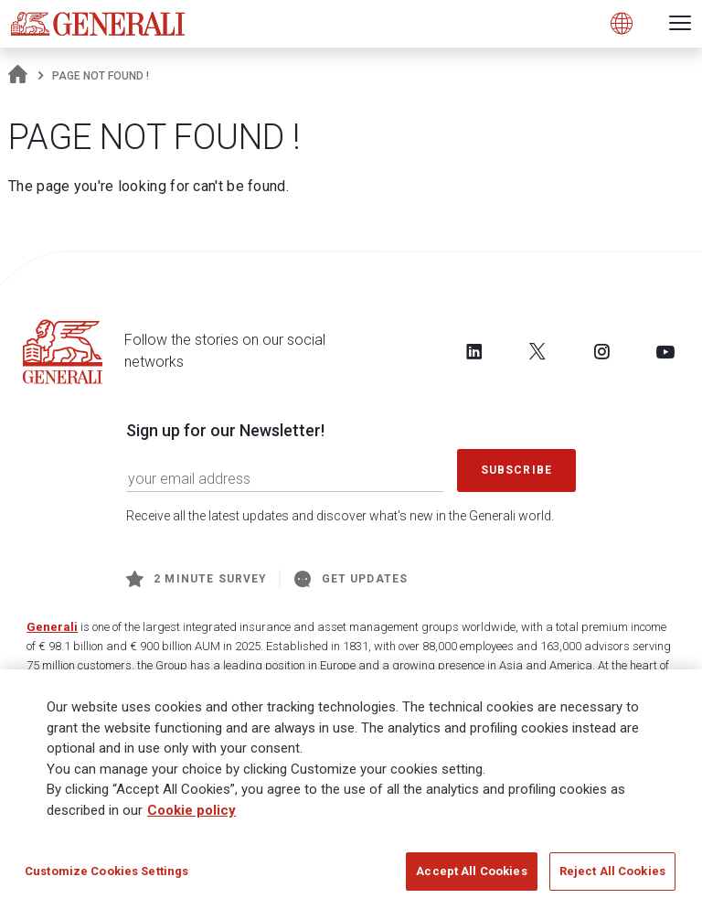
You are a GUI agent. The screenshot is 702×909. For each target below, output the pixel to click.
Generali (52, 627)
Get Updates (351, 579)
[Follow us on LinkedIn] (474, 351)
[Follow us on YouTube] (665, 351)
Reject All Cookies (612, 871)
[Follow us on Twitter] (537, 351)
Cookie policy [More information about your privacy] (191, 810)
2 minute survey (196, 579)
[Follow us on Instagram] (601, 351)
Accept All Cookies (471, 871)
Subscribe (516, 470)
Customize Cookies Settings (106, 871)
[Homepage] (17, 76)
